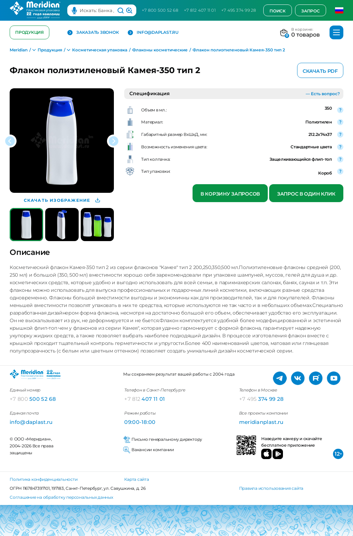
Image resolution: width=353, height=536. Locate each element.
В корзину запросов (230, 194)
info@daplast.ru (153, 32)
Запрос (310, 10)
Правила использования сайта (271, 488)
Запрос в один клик (306, 194)
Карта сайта (136, 479)
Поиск (277, 10)
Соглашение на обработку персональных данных (61, 497)
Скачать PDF (320, 71)
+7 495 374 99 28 (238, 10)
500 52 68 (33, 399)
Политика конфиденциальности (44, 479)
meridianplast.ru (261, 422)
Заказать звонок (93, 32)
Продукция (29, 32)
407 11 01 (144, 399)
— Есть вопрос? (323, 93)
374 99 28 (261, 399)
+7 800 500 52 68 (160, 10)
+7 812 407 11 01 (200, 10)
